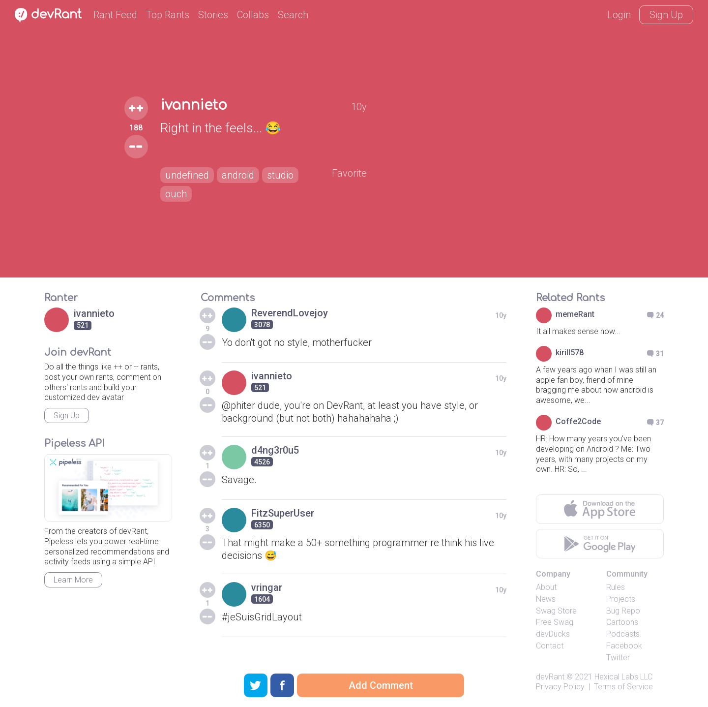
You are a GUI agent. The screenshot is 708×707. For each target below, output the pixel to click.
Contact (549, 645)
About (546, 587)
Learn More (73, 579)
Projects (620, 599)
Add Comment (381, 685)
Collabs (253, 15)
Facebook (624, 645)
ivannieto (193, 105)
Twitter (618, 657)
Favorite (349, 173)
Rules (615, 587)
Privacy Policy (560, 686)
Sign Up (666, 15)
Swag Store (556, 610)
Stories (213, 15)
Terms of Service (623, 686)
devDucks (553, 634)
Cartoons (622, 622)
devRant (550, 676)
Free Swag (554, 622)
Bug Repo (623, 610)
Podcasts (623, 634)
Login (619, 15)
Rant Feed (115, 15)
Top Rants (167, 15)
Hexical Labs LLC (623, 676)
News (546, 599)
